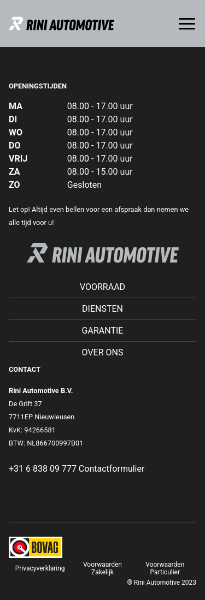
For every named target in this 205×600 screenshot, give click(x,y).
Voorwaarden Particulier (164, 568)
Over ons (103, 352)
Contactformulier (112, 469)
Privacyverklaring (40, 568)
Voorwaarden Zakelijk (102, 568)
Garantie (103, 330)
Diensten (102, 309)
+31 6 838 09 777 (43, 469)
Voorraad (102, 287)
